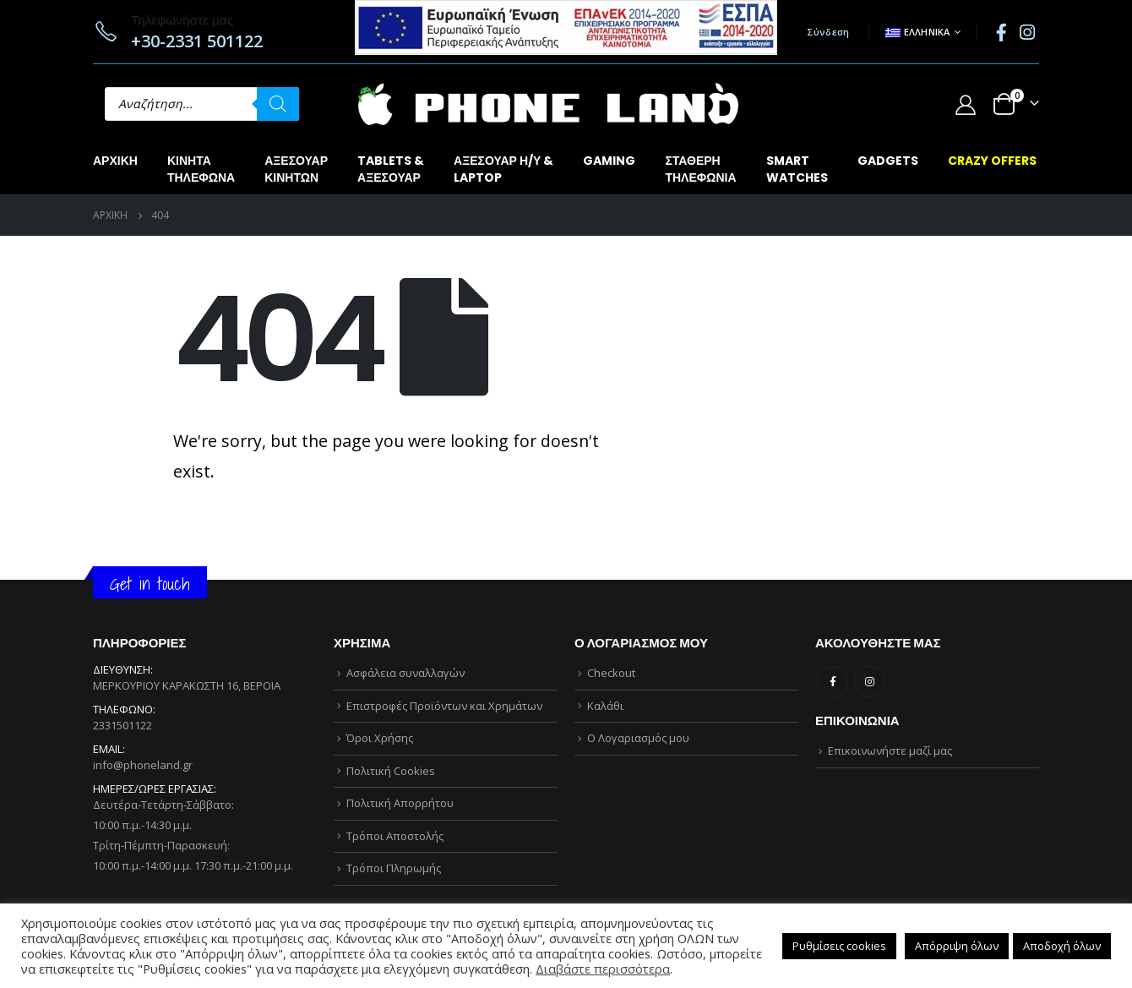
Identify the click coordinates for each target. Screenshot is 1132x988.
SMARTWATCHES (797, 169)
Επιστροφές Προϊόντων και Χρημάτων (444, 705)
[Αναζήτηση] (278, 104)
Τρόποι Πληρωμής (393, 868)
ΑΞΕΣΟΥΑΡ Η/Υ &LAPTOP (503, 169)
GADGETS (887, 160)
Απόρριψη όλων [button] (957, 945)
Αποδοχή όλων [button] (1062, 945)
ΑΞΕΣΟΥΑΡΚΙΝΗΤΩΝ (296, 169)
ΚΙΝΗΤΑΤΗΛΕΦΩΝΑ (201, 169)
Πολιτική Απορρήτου (400, 803)
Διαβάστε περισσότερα (603, 968)
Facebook (832, 681)
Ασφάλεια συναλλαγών (405, 672)
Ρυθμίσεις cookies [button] (839, 945)
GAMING (609, 160)
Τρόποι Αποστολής (395, 835)
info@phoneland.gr (143, 764)
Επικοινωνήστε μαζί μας (890, 750)
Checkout (611, 672)
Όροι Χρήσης (379, 737)
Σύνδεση (828, 31)
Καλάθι (605, 705)
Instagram (869, 681)
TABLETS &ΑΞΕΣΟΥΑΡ (390, 169)
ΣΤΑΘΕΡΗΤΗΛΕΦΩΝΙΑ (700, 169)
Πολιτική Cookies (390, 770)
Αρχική (115, 160)
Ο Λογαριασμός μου (638, 737)
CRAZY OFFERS (992, 160)
